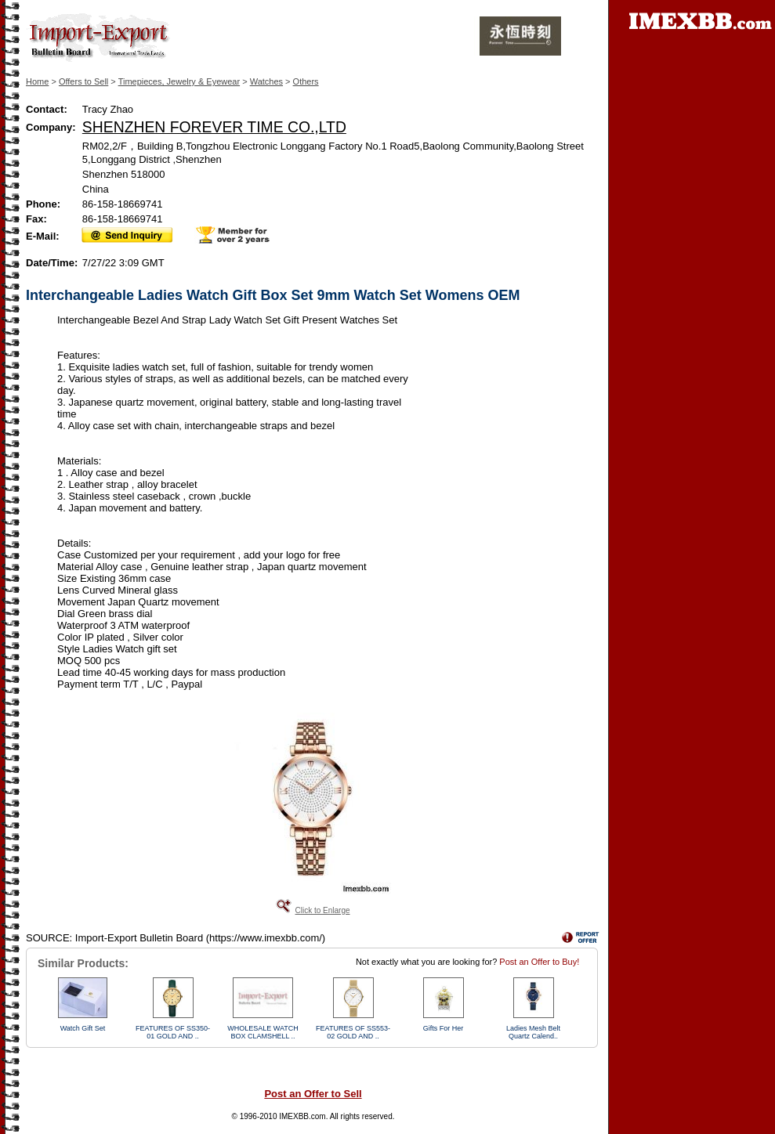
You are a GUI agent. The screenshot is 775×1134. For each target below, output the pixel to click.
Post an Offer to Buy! (539, 961)
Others (306, 81)
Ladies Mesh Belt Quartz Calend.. (533, 1032)
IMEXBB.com (302, 1116)
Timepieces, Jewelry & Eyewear (179, 81)
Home (37, 81)
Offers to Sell (83, 81)
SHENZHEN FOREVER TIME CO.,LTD (214, 126)
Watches (266, 81)
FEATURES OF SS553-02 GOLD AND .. (353, 1032)
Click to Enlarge (322, 910)
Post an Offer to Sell (312, 1094)
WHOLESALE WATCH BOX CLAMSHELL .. (263, 1032)
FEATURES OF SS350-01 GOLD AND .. (173, 1032)
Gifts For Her (443, 1028)
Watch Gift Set (83, 1028)
